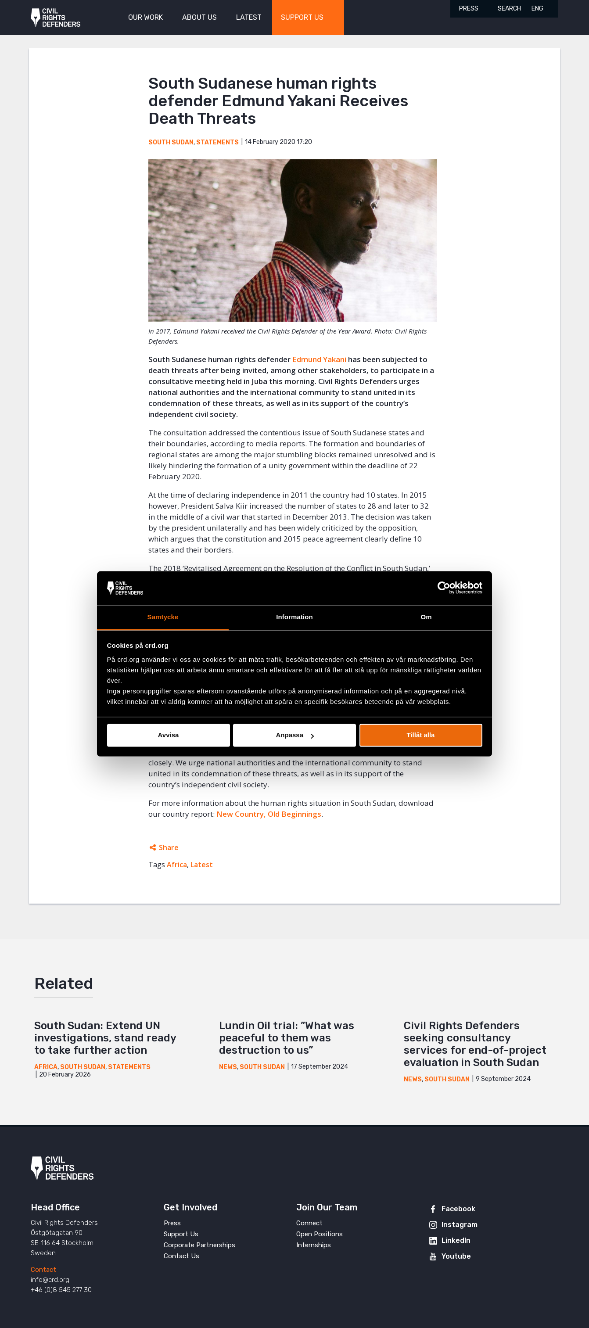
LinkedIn (456, 1240)
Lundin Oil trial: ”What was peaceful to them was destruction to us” (286, 1037)
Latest (201, 864)
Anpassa (295, 735)
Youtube (456, 1256)
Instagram (460, 1224)
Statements (217, 142)
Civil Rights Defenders (55, 18)
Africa (177, 864)
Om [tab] (425, 617)
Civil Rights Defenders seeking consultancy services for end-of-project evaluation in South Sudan (475, 1044)
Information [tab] (294, 617)
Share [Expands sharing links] (169, 847)
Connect (309, 1223)
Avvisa (168, 735)
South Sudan (171, 142)
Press (468, 8)
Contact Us (181, 1256)
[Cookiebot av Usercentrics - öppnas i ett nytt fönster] (444, 588)
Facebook (458, 1209)
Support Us (181, 1234)
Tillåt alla (421, 735)
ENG (537, 8)
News (228, 1067)
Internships (313, 1245)
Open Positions (319, 1234)
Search (509, 8)
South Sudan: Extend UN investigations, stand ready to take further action (105, 1037)
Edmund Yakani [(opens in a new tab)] (319, 359)
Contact (43, 1270)
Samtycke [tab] (163, 617)
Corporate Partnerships (199, 1245)
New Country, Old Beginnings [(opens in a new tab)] (268, 814)
